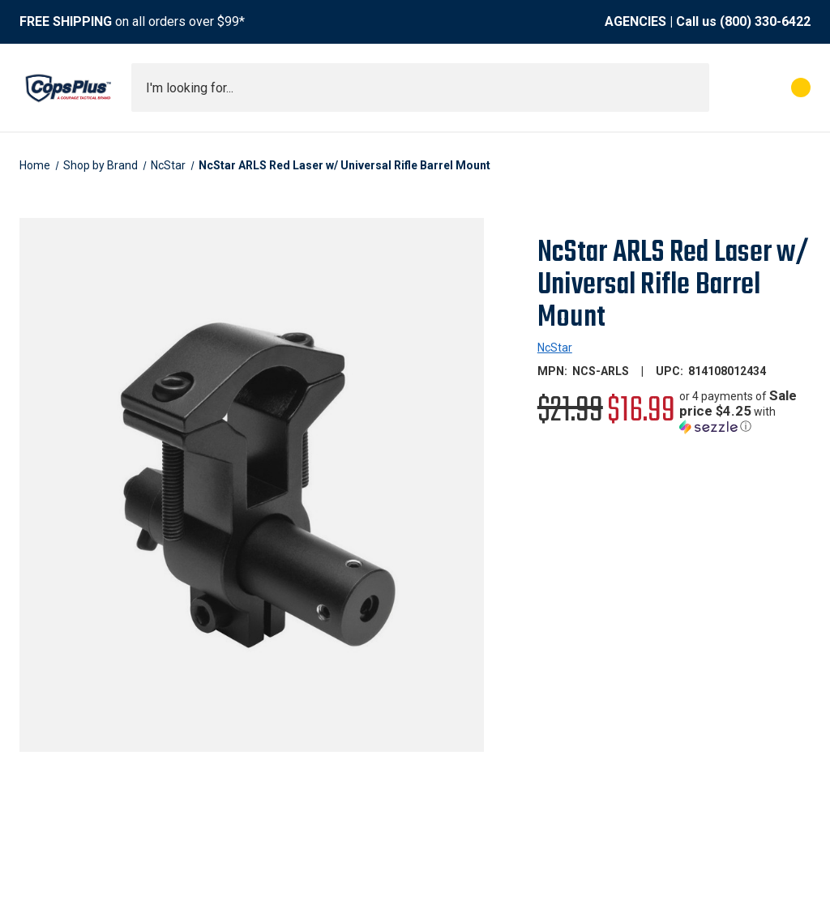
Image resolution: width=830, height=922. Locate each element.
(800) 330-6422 (765, 21)
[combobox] (420, 87)
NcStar (554, 347)
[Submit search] (691, 87)
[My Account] (729, 87)
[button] (745, 411)
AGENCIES (635, 21)
